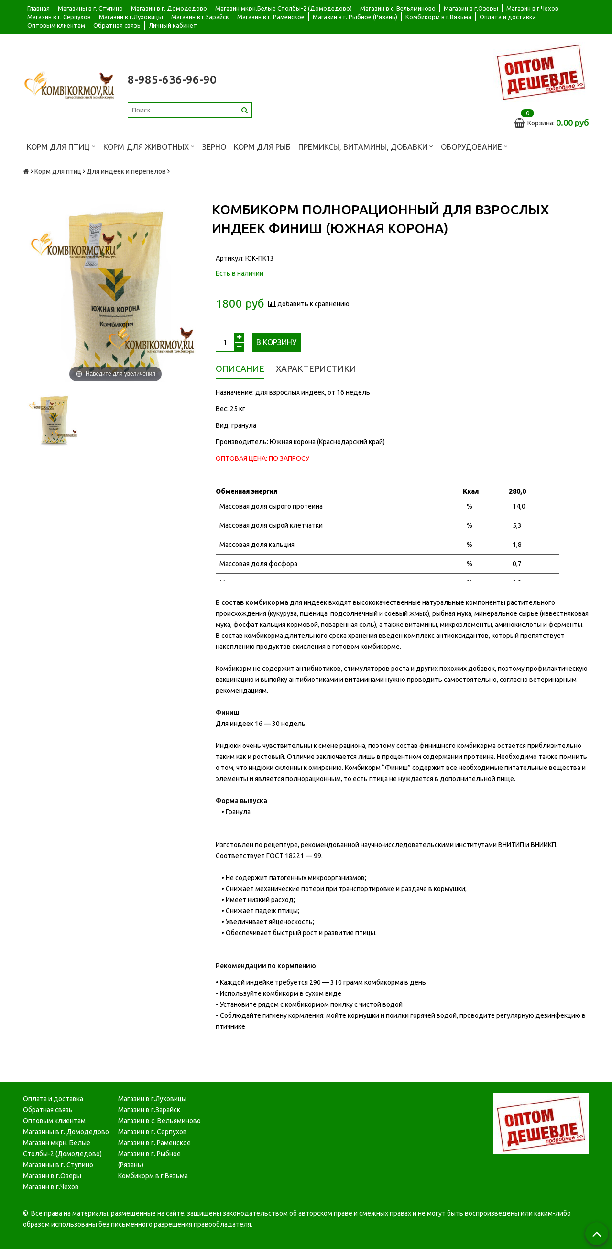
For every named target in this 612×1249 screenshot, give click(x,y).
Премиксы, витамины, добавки (365, 146)
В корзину (276, 342)
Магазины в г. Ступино (90, 8)
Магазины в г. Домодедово (66, 1132)
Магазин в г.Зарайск (200, 16)
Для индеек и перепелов (126, 171)
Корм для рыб (262, 147)
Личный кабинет (173, 25)
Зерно (214, 147)
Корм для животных (149, 146)
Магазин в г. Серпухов (59, 16)
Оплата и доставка (508, 16)
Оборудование (474, 146)
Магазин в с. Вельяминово (398, 8)
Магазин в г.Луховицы (131, 16)
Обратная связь (117, 25)
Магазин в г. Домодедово (169, 8)
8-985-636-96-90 (172, 79)
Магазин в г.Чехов (532, 8)
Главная (38, 8)
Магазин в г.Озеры (471, 8)
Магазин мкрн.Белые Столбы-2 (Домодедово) (283, 8)
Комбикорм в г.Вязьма (438, 16)
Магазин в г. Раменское (271, 16)
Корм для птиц (61, 146)
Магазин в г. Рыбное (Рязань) (355, 16)
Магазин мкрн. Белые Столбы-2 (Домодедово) (62, 1148)
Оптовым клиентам (56, 25)
